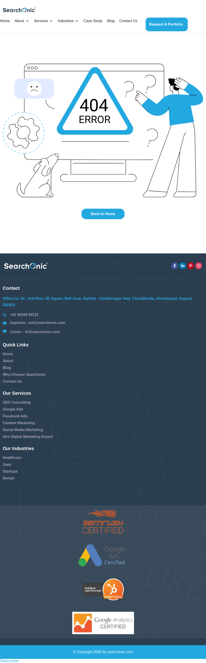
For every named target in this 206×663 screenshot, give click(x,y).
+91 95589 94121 (24, 315)
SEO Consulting (17, 402)
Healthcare (12, 458)
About (22, 21)
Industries (68, 21)
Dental (8, 478)
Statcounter (9, 661)
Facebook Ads (15, 416)
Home (5, 21)
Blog (111, 21)
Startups (10, 471)
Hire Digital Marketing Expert (28, 437)
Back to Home (103, 214)
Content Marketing (19, 423)
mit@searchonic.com (47, 323)
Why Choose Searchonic (24, 374)
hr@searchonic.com (42, 332)
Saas (7, 464)
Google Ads (13, 409)
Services (43, 21)
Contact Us (128, 21)
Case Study (92, 21)
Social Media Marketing (23, 430)
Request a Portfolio (166, 24)
